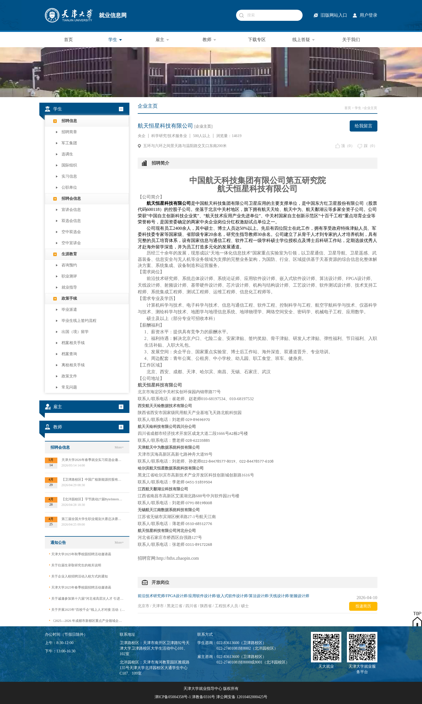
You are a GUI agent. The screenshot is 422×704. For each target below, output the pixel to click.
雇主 (162, 39)
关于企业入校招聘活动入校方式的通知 (78, 576)
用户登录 (368, 15)
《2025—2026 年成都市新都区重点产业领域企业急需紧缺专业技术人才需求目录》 (87, 621)
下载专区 (257, 39)
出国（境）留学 (75, 332)
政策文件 (69, 376)
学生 (115, 39)
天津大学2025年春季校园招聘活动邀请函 (80, 587)
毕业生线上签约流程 (79, 321)
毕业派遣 (69, 309)
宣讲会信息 (71, 210)
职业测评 (69, 276)
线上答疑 (304, 39)
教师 (210, 39)
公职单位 (69, 187)
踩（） (370, 146)
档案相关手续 (73, 343)
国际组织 (69, 165)
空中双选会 (71, 232)
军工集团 (69, 143)
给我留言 (363, 125)
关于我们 (351, 39)
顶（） (348, 146)
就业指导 (69, 287)
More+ (119, 447)
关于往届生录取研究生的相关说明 (75, 565)
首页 (68, 39)
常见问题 (69, 387)
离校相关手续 (73, 365)
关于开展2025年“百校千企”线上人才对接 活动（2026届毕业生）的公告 (87, 609)
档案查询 (69, 354)
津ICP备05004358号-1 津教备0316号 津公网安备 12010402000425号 (211, 697)
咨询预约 (69, 265)
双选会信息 (71, 221)
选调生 (67, 154)
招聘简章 (69, 132)
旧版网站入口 (334, 15)
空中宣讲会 (71, 243)
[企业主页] (204, 126)
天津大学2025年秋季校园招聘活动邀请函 (80, 554)
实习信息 (69, 176)
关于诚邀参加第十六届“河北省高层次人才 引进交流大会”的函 (87, 598)
